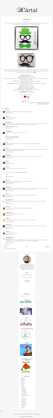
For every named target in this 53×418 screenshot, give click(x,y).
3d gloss (32, 102)
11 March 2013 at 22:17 (9, 215)
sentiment (43, 103)
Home (27, 246)
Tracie (6, 110)
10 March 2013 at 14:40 (9, 176)
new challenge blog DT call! (14, 137)
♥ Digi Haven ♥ (21, 239)
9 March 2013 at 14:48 (9, 138)
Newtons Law (24, 398)
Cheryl (6, 166)
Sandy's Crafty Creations (19, 89)
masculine (47, 102)
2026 (22, 377)
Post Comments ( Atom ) (11, 248)
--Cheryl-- (7, 174)
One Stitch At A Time (25, 84)
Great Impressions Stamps (22, 172)
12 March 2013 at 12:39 (9, 221)
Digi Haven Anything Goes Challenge (24, 88)
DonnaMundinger (8, 212)
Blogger (38, 414)
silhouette (47, 103)
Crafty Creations (23, 79)
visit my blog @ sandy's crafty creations (12, 126)
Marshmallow (24, 391)
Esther (6, 179)
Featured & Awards (27, 277)
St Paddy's (23, 394)
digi (39, 102)
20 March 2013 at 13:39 (9, 242)
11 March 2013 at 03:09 (9, 209)
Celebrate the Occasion (21, 77)
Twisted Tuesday (16, 81)
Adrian (6, 116)
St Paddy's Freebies (25, 395)
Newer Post (6, 246)
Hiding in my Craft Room (24, 87)
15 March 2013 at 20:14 (9, 234)
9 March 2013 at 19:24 (9, 144)
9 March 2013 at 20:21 (9, 157)
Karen (6, 193)
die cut (37, 102)
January (23, 405)
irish (44, 102)
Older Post (47, 246)
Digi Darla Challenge (24, 82)
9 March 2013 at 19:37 (9, 151)
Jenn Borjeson (7, 186)
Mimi (6, 148)
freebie (42, 102)
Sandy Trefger (7, 122)
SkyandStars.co (30, 416)
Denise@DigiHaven (8, 237)
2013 (22, 386)
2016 (22, 383)
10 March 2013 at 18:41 (9, 190)
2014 (22, 384)
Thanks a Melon (24, 402)
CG (6, 142)
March (23, 388)
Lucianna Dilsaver (8, 199)
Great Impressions (10, 83)
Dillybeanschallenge (24, 76)
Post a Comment (7, 244)
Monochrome (24, 390)
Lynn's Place (7, 224)
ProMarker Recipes (27, 274)
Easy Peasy (24, 399)
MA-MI (6, 231)
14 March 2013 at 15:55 (9, 228)
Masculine (23, 401)
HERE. (35, 72)
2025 (22, 379)
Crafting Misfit (7, 131)
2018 (22, 380)
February (23, 404)
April (23, 387)
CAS (35, 102)
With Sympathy (24, 392)
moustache (39, 103)
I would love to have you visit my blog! (11, 136)
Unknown (7, 218)
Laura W (6, 206)
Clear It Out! (6, 78)
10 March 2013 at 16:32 (9, 183)
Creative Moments (23, 92)
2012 (22, 407)
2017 (22, 382)
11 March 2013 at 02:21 (9, 203)
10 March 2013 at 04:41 (9, 163)
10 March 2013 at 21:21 (9, 196)
